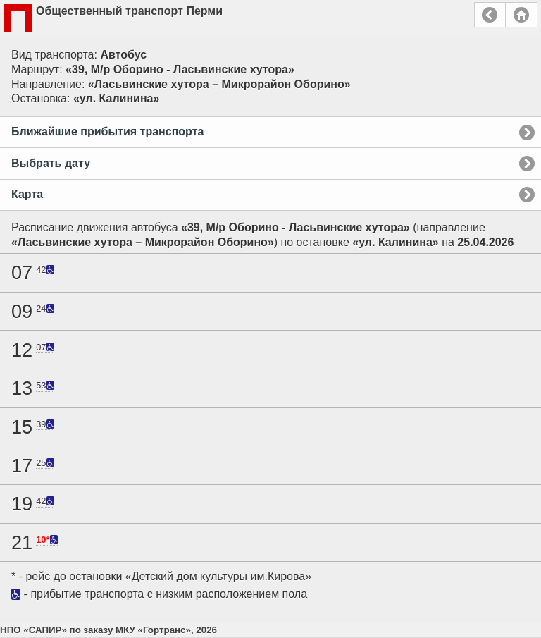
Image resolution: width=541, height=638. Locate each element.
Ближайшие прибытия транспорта (107, 131)
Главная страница (521, 14)
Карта (27, 194)
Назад (490, 14)
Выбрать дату (50, 163)
